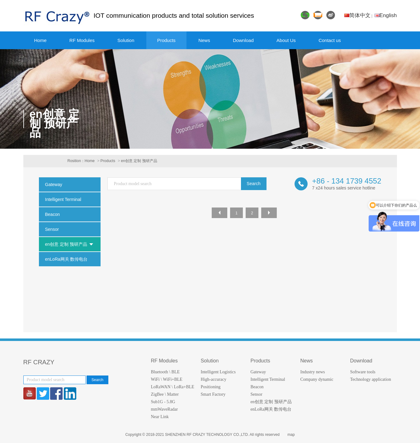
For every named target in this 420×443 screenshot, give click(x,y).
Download (243, 40)
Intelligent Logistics (218, 372)
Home (40, 40)
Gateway (258, 372)
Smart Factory (213, 394)
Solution (125, 40)
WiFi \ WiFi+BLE (166, 379)
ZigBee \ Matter (165, 394)
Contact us (330, 40)
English (386, 15)
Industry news (312, 372)
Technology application (370, 379)
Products (166, 40)
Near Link (160, 416)
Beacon (257, 387)
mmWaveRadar (164, 409)
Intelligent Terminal (268, 379)
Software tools (362, 372)
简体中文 (357, 15)
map (291, 434)
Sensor (256, 394)
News (204, 40)
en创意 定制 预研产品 (139, 161)
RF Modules (82, 40)
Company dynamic (316, 379)
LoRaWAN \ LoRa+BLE (172, 387)
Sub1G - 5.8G (163, 401)
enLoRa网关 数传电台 (271, 409)
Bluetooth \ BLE (165, 372)
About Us (286, 40)
